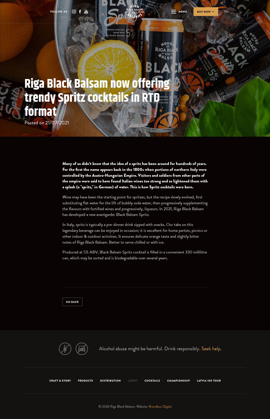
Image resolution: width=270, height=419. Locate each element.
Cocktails (152, 381)
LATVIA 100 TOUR (209, 381)
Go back (72, 302)
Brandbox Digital (160, 406)
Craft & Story (60, 381)
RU (226, 12)
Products (85, 381)
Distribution (110, 381)
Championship (178, 381)
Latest (133, 381)
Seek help (211, 348)
